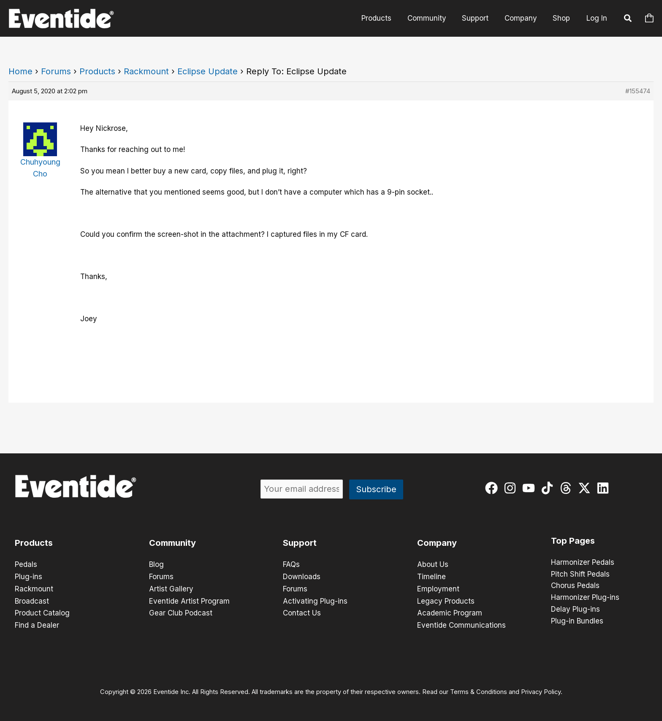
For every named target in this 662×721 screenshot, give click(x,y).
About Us (432, 564)
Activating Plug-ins (315, 600)
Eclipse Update (207, 71)
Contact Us (302, 611)
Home (20, 71)
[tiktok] (549, 488)
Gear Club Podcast (180, 611)
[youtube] (530, 488)
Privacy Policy (541, 690)
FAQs (291, 564)
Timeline (431, 576)
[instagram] (512, 488)
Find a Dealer (37, 623)
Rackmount (146, 71)
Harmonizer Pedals (582, 562)
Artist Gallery (171, 588)
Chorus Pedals (575, 586)
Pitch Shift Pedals (580, 574)
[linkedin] (605, 488)
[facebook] (493, 488)
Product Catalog (42, 611)
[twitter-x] (586, 488)
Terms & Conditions (478, 690)
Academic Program (449, 611)
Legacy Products (446, 600)
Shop (562, 18)
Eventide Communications (461, 623)
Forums (56, 71)
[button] (628, 19)
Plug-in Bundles (577, 622)
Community (431, 18)
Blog (156, 564)
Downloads (301, 576)
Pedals (26, 564)
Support (479, 18)
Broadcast (32, 600)
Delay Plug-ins (575, 610)
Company (523, 18)
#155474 (637, 91)
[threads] (567, 488)
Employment (438, 588)
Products (383, 18)
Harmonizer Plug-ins (585, 598)
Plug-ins (28, 576)
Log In (596, 18)
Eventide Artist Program (189, 600)
